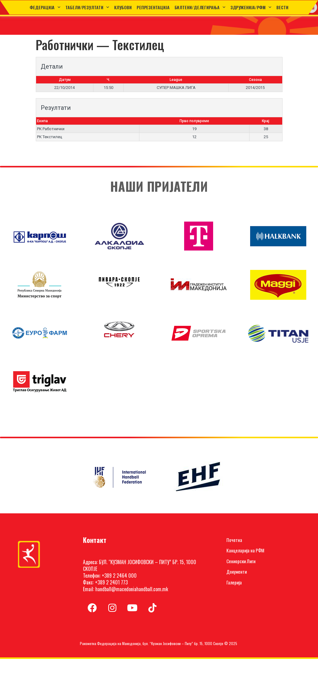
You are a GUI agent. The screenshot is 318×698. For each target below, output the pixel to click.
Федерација (45, 7)
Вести (282, 7)
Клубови (123, 7)
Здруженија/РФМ (251, 7)
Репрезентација (153, 7)
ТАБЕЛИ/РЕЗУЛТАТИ (87, 7)
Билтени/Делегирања (200, 7)
